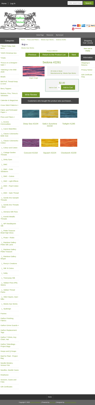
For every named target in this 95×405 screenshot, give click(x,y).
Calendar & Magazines (9, 100)
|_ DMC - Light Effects (9, 181)
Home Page (40, 35)
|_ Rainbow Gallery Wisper (8, 257)
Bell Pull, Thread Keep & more (9, 83)
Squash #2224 (49, 153)
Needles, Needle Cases (10, 370)
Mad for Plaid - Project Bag (9, 357)
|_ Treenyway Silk (8, 278)
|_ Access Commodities (6, 123)
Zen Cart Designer (70, 402)
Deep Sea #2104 (30, 124)
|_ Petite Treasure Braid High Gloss (8, 232)
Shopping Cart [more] (88, 42)
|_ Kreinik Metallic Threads (8, 218)
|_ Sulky (4, 273)
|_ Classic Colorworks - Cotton (10, 142)
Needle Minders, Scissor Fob (7, 364)
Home (4, 3)
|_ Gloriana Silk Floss (9, 212)
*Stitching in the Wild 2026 (8, 71)
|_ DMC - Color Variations (7, 170)
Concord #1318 (31, 153)
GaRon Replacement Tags (9, 331)
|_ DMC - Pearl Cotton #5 (9, 187)
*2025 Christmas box (9, 53)
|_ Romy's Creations (9, 263)
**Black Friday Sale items (8, 47)
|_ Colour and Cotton (9, 148)
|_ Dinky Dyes (6, 159)
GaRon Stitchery (35, 402)
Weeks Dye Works (47, 40)
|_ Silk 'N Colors (7, 268)
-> (8, 117)
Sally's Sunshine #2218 (49, 125)
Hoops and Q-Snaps (8, 351)
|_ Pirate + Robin (7, 238)
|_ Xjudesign (6, 309)
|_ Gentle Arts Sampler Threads (10, 199)
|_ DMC (4, 164)
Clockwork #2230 (68, 153)
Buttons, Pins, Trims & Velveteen (9, 94)
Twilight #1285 (68, 124)
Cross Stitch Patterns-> (9, 105)
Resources (50, 35)
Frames (3, 313)
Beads (3, 77)
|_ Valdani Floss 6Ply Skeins (9, 284)
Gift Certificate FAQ (86, 76)
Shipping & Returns (85, 64)
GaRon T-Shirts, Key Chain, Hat (8, 338)
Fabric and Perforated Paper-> (9, 111)
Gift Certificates (6, 387)
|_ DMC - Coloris (7, 176)
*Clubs (3, 58)
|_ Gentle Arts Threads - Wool (10, 206)
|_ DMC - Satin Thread (10, 193)
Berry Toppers (6, 88)
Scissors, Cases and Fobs (8, 381)
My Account (59, 35)
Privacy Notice (86, 70)
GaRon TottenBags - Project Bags (8, 345)
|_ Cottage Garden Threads (8, 154)
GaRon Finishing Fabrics (7, 319)
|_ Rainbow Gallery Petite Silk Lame (8, 243)
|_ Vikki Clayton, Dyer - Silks (10, 298)
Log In (12, 3)
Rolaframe (5, 375)
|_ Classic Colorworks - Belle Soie (10, 135)
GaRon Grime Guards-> (10, 325)
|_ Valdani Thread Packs (8, 291)
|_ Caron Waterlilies (8, 129)
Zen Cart (52, 402)
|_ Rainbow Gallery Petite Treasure (8, 250)
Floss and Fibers (33, 40)
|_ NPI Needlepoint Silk (8, 225)
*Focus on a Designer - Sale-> (9, 64)
